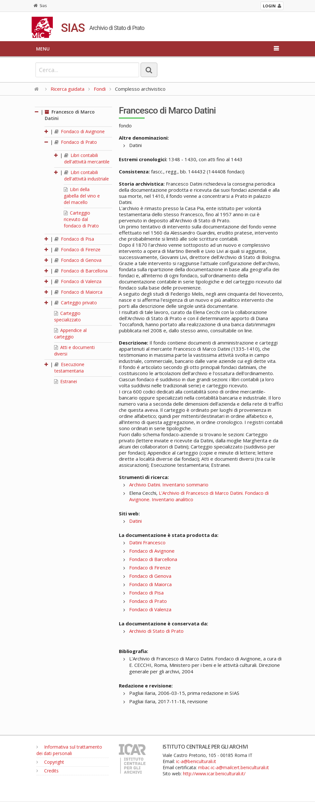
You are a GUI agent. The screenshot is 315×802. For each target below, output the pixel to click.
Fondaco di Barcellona (81, 271)
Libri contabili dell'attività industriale (86, 175)
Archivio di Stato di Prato (156, 631)
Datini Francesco (147, 542)
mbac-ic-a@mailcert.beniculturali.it (233, 767)
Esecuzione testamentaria (69, 367)
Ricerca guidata (67, 89)
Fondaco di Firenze (77, 249)
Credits (47, 771)
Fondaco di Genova (77, 260)
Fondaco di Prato (75, 142)
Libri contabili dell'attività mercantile (87, 158)
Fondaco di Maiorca (78, 292)
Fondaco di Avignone (79, 131)
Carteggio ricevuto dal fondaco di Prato (81, 219)
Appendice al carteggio (70, 333)
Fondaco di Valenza (77, 281)
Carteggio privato (75, 303)
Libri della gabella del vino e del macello (82, 195)
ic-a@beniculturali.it (196, 761)
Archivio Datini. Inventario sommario (168, 484)
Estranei (65, 381)
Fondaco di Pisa (74, 239)
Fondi (100, 89)
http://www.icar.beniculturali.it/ (214, 773)
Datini (135, 521)
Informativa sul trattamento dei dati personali (69, 750)
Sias (40, 5)
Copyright (50, 762)
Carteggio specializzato (67, 316)
